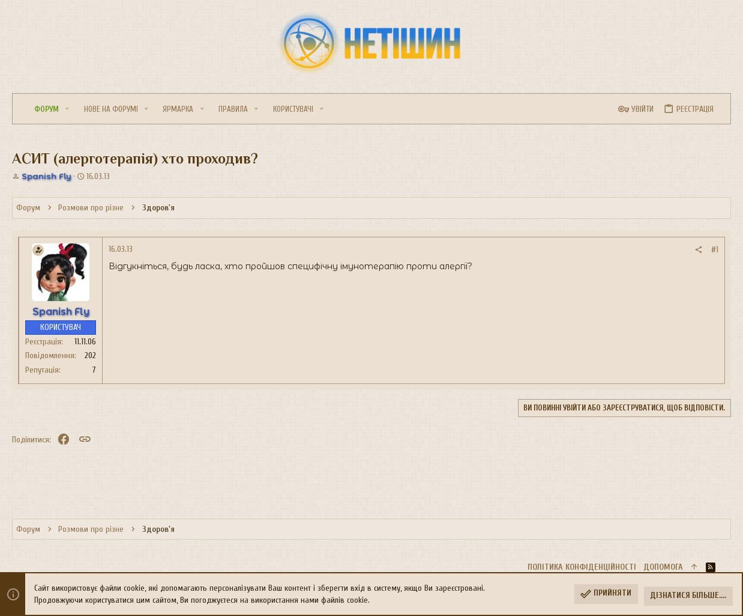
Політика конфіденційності (582, 567)
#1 (714, 250)
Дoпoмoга (663, 567)
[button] (67, 109)
